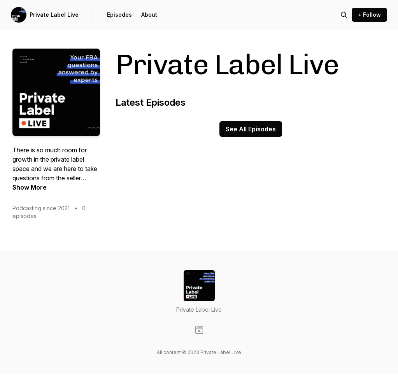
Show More (29, 187)
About (149, 14)
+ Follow (369, 14)
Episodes (119, 14)
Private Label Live (54, 14)
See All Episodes (251, 129)
